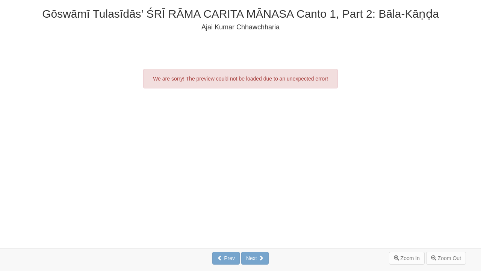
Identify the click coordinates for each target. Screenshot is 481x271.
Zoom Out (446, 258)
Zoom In (407, 258)
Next (255, 258)
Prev (226, 258)
